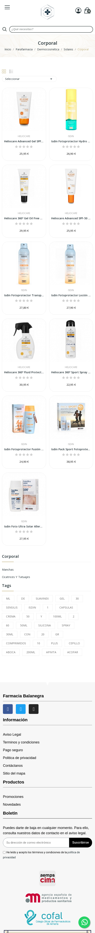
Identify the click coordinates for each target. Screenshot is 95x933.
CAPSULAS (66, 607)
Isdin (71, 136)
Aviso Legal (12, 734)
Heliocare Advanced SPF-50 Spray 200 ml (71, 218)
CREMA (10, 616)
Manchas (8, 569)
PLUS (54, 643)
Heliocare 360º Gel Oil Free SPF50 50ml (24, 218)
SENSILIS (12, 607)
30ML (9, 634)
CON (27, 634)
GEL (62, 598)
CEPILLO (74, 643)
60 (7, 625)
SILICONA (44, 625)
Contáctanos (13, 766)
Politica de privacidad (19, 758)
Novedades (12, 804)
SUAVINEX (42, 598)
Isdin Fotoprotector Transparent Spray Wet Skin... (24, 295)
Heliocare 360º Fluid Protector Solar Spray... (24, 372)
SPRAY (66, 625)
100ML (57, 616)
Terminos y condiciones (21, 742)
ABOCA (10, 652)
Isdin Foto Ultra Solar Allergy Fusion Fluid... (24, 526)
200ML (30, 652)
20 (42, 634)
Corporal (10, 556)
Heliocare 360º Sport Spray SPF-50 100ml (71, 372)
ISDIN (32, 607)
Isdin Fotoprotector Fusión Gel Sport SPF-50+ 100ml (24, 449)
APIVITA (51, 652)
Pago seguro (13, 750)
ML (8, 598)
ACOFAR (72, 652)
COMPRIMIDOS (16, 643)
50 (28, 616)
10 (38, 643)
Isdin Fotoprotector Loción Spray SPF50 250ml (71, 295)
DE (23, 598)
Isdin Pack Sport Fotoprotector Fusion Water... (71, 449)
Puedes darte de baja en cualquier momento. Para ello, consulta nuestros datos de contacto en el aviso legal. (46, 830)
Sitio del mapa (14, 773)
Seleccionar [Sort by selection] (29, 79)
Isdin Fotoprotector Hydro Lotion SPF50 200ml (71, 141)
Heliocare (24, 136)
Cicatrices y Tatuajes (16, 577)
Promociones (13, 797)
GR (57, 634)
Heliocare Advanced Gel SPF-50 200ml (24, 141)
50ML (23, 625)
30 (77, 598)
